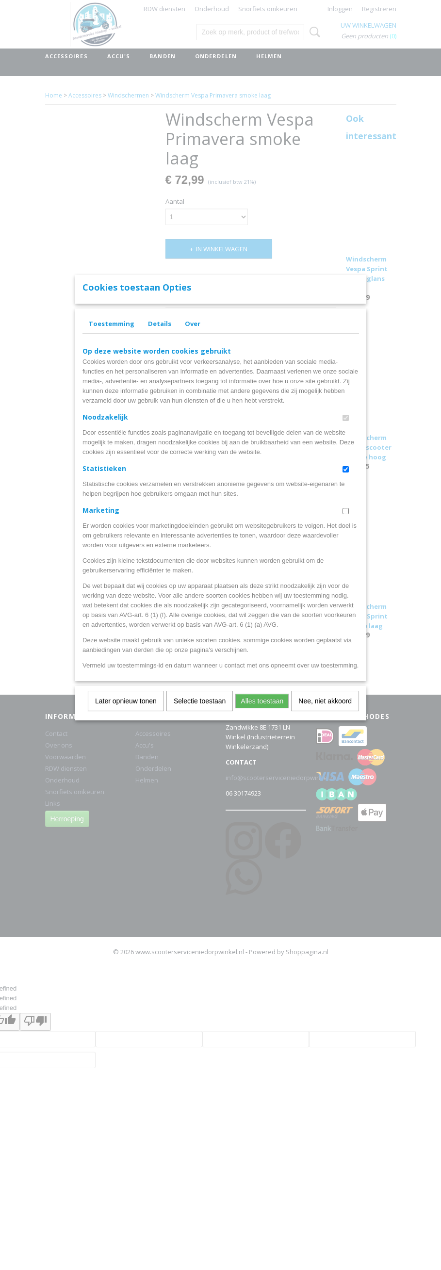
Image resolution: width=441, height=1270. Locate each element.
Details (159, 336)
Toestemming (111, 336)
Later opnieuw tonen (126, 713)
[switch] (346, 430)
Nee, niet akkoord (325, 713)
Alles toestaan (262, 713)
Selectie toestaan (200, 713)
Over (192, 336)
